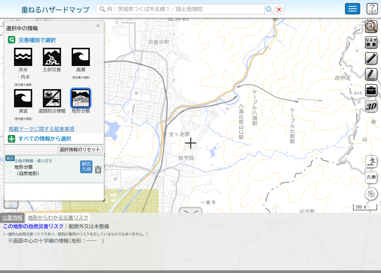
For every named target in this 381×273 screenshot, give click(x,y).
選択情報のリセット (80, 149)
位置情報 (12, 220)
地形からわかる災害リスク (58, 220)
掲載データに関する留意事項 (41, 129)
